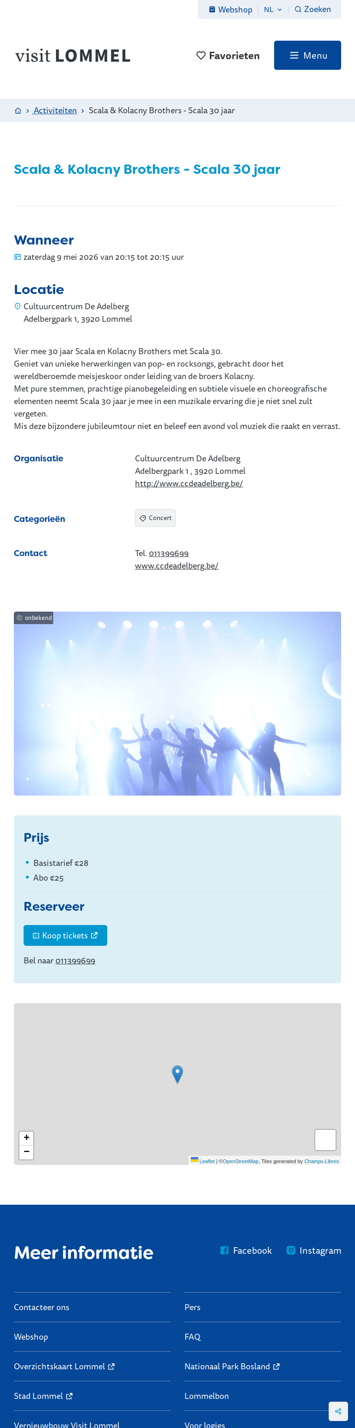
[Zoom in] (26, 1139)
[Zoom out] (26, 1152)
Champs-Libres (321, 1161)
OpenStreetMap (241, 1161)
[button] (177, 1074)
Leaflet (203, 1161)
